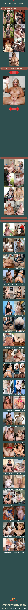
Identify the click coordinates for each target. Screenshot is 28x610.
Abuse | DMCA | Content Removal (18, 608)
